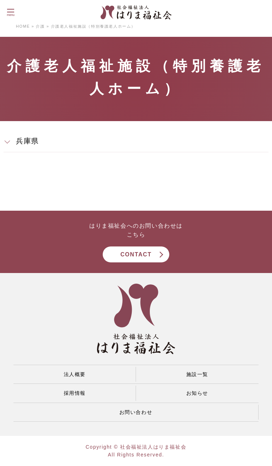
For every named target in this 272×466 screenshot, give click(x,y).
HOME (23, 26)
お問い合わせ (136, 412)
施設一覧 (197, 374)
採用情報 (75, 393)
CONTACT (136, 254)
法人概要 (75, 374)
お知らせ (197, 393)
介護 (40, 26)
